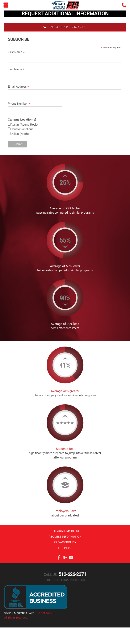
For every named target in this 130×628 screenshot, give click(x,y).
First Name (16, 52)
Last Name (16, 69)
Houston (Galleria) (22, 129)
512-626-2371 (72, 574)
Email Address (18, 87)
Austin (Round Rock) (24, 124)
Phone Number (19, 104)
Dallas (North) (20, 133)
